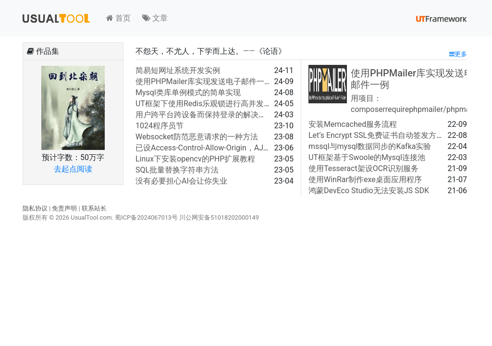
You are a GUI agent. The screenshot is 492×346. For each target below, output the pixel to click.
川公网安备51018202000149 (219, 217)
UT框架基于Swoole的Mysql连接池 (366, 157)
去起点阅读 (73, 168)
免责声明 (64, 208)
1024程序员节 (159, 125)
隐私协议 (35, 208)
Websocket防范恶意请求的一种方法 (196, 136)
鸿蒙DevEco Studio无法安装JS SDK (368, 190)
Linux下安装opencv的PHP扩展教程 (195, 158)
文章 (155, 18)
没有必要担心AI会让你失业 (181, 180)
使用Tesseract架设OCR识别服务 (363, 168)
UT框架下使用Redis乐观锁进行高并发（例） (211, 103)
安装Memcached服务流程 (352, 124)
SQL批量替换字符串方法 (177, 169)
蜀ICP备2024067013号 (146, 217)
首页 (118, 18)
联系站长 (94, 208)
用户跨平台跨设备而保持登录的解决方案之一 (212, 114)
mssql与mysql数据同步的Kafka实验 (369, 146)
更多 (458, 54)
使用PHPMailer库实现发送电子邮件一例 (203, 81)
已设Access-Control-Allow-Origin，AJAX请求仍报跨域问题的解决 (246, 147)
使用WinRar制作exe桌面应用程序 (365, 179)
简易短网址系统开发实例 (177, 70)
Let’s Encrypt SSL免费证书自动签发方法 (376, 135)
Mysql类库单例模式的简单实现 (188, 92)
